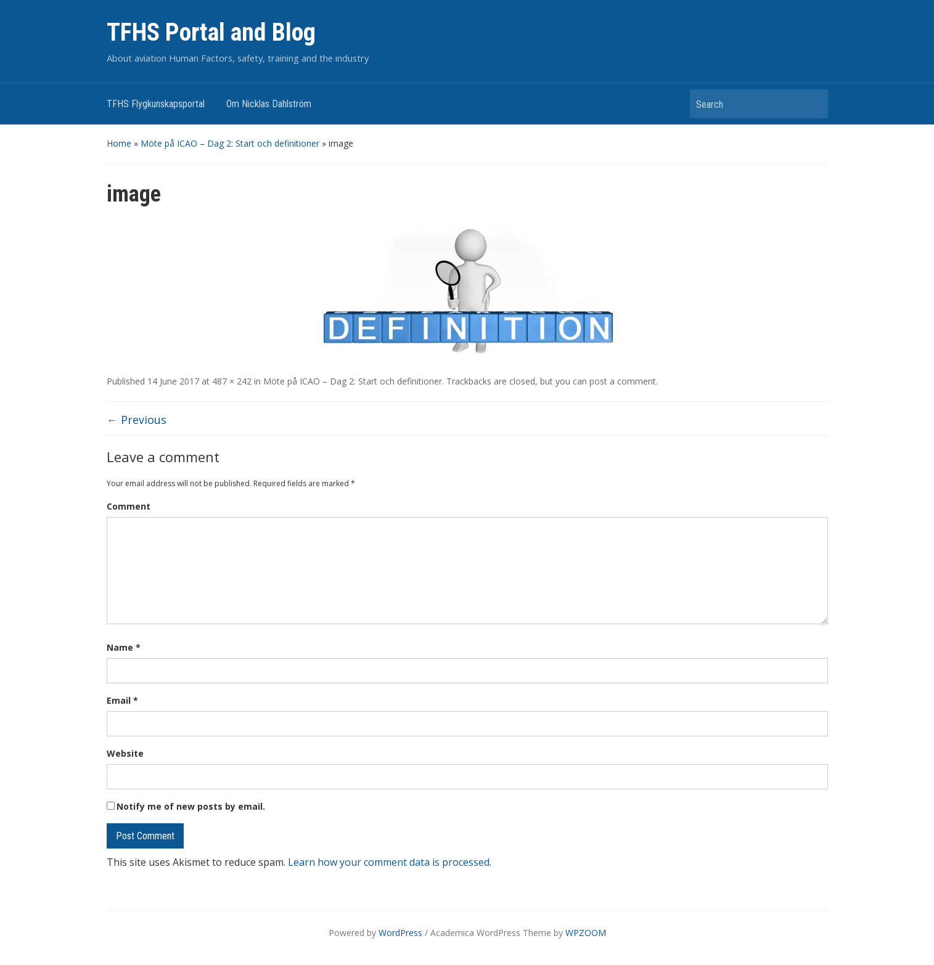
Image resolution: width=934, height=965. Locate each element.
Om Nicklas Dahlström (268, 104)
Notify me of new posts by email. (191, 806)
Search (812, 103)
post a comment (622, 381)
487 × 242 (232, 381)
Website (125, 753)
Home (119, 143)
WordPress (400, 933)
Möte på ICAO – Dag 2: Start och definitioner (230, 143)
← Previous (136, 419)
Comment (128, 506)
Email (122, 700)
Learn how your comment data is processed (389, 862)
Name (124, 647)
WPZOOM (585, 933)
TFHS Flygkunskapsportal (156, 104)
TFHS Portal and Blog (211, 32)
